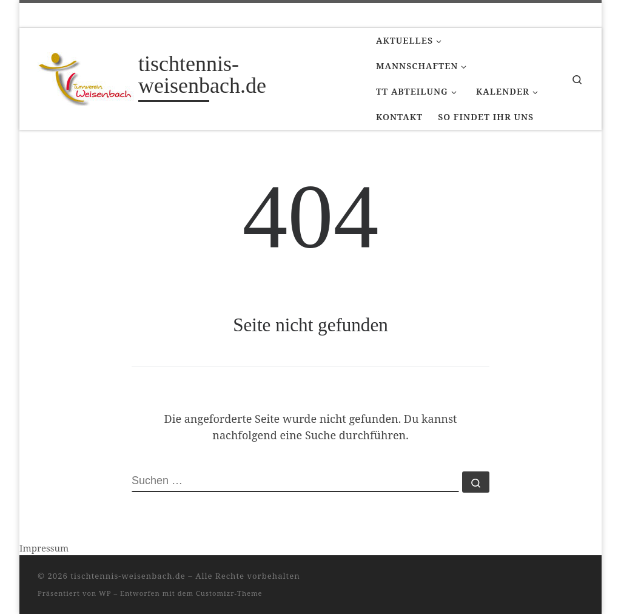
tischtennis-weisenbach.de (128, 575)
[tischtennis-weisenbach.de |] (86, 76)
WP (105, 593)
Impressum (44, 548)
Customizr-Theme (229, 593)
